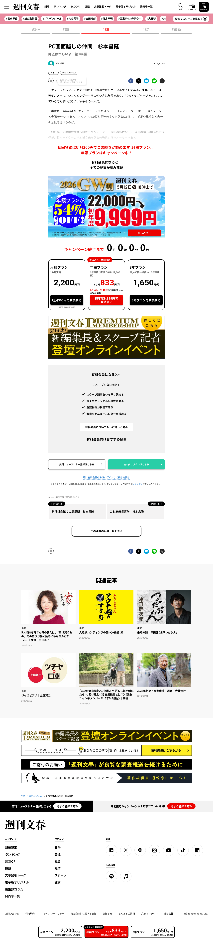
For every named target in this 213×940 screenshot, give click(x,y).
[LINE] (140, 850)
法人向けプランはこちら (136, 464)
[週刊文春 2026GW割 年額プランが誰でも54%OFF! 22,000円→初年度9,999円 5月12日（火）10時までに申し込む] (106, 207)
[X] (125, 850)
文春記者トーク (102, 6)
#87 (145, 29)
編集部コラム (14, 889)
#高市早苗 (11, 18)
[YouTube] (168, 850)
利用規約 (30, 913)
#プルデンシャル (52, 18)
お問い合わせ (12, 913)
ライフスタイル (69, 72)
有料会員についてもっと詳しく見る (106, 427)
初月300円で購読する (67, 300)
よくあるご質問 (126, 913)
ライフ (53, 72)
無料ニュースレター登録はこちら (76, 464)
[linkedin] (197, 850)
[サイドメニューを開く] (6, 6)
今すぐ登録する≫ (67, 806)
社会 (58, 861)
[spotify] (111, 876)
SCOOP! (75, 6)
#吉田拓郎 (90, 18)
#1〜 (36, 29)
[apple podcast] (125, 876)
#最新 (176, 29)
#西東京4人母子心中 (129, 18)
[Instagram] (154, 850)
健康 (58, 882)
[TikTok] (183, 850)
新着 (46, 6)
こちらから (138, 483)
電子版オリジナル (126, 6)
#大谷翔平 (73, 18)
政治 (58, 847)
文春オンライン (149, 913)
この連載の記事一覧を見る (106, 531)
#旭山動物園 (30, 18)
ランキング (60, 6)
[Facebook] (111, 850)
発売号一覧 (146, 6)
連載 (87, 6)
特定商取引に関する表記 (83, 913)
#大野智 (151, 18)
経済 (58, 868)
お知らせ (107, 913)
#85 (66, 29)
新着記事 (11, 847)
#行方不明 (107, 18)
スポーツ (61, 875)
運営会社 (168, 913)
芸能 (58, 854)
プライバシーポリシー (52, 913)
